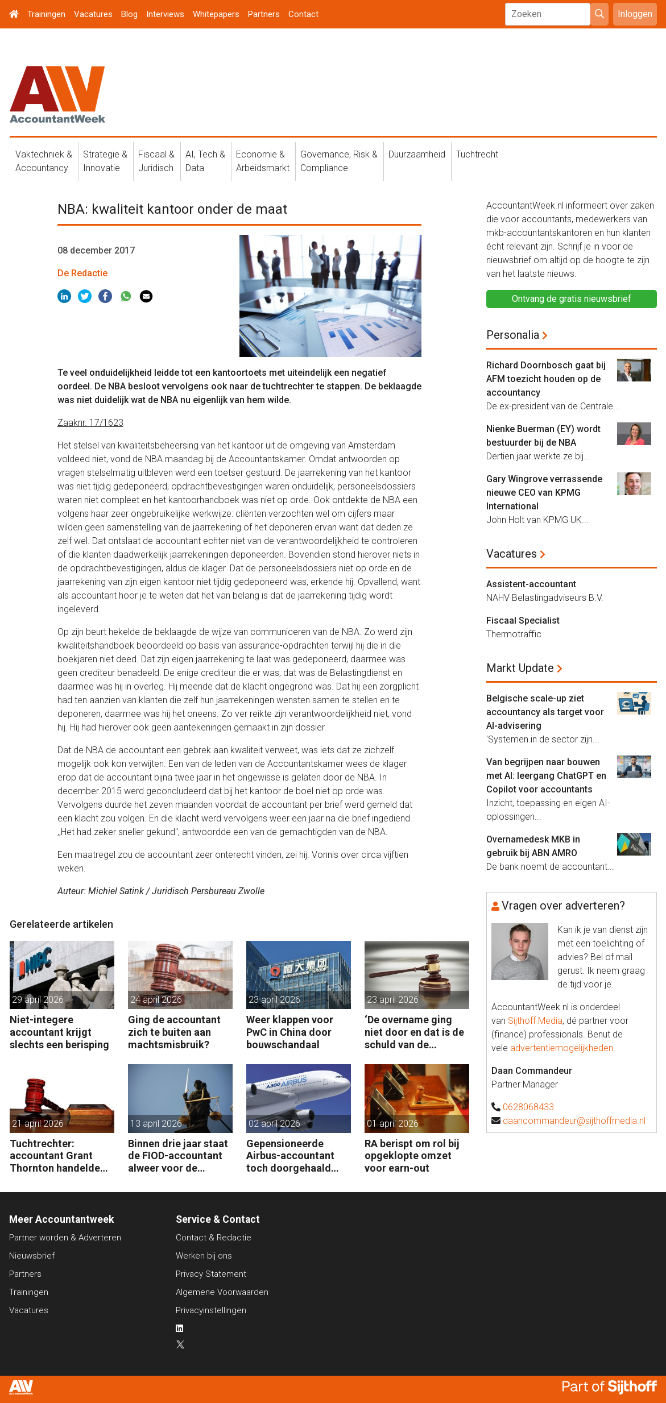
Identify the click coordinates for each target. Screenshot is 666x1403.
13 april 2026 (156, 1123)
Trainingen (46, 14)
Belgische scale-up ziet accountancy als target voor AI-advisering (545, 712)
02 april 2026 (274, 1123)
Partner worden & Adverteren (65, 1237)
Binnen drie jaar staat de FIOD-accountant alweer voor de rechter (178, 1156)
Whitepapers (216, 14)
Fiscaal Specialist (523, 620)
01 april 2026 (393, 1123)
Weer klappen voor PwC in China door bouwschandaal (289, 1032)
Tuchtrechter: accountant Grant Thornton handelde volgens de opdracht (58, 1156)
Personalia (512, 335)
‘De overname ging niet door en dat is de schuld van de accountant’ (414, 1032)
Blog (129, 14)
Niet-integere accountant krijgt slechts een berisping (59, 1032)
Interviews (165, 14)
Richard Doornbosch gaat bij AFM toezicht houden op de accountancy (546, 379)
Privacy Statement (211, 1274)
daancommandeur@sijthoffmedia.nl (574, 1120)
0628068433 (528, 1107)
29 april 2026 (38, 999)
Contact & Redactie (213, 1237)
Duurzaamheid (416, 154)
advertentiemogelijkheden (561, 1048)
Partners (264, 14)
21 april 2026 (38, 1123)
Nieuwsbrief (32, 1256)
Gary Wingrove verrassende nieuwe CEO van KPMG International (544, 493)
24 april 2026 (156, 999)
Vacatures (93, 14)
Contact (303, 14)
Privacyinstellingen (211, 1310)
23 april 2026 (274, 999)
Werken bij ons (204, 1256)
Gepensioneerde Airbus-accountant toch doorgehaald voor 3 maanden (290, 1156)
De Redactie (82, 273)
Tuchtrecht (477, 154)
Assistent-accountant (531, 584)
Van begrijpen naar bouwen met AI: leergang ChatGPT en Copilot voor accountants (546, 776)
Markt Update (520, 668)
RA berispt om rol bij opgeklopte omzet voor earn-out (412, 1156)
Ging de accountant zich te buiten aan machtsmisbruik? (174, 1032)
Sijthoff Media (535, 1020)
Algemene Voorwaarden (222, 1292)
